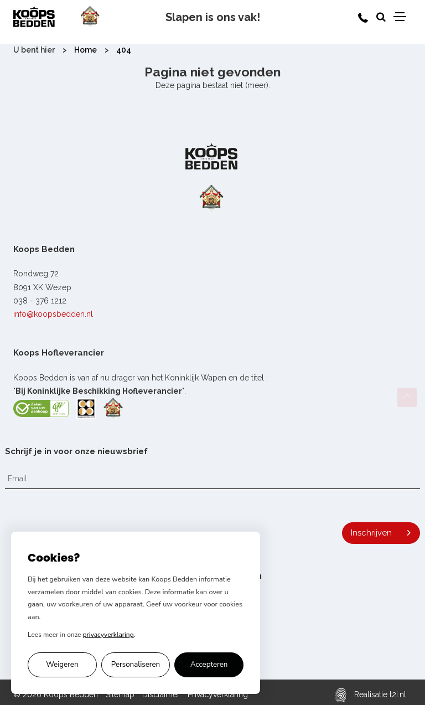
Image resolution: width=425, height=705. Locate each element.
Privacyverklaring (218, 694)
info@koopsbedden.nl (53, 314)
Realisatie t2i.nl (370, 695)
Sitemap (120, 694)
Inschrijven (371, 533)
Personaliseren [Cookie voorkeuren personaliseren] (135, 665)
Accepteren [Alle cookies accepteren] (209, 665)
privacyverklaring (108, 634)
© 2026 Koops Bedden (55, 694)
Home (85, 49)
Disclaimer (161, 694)
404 (123, 49)
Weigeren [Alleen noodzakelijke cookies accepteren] (62, 665)
